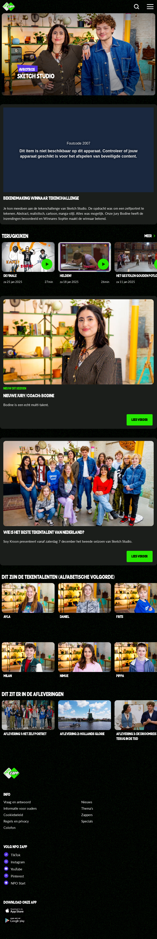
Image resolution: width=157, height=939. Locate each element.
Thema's (87, 808)
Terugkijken (15, 236)
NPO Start (14, 882)
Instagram (14, 861)
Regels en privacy (16, 821)
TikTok (12, 854)
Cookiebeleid (13, 815)
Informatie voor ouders (20, 808)
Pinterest (14, 875)
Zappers (87, 815)
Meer (148, 235)
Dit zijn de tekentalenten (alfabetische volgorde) (58, 577)
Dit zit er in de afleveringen (33, 694)
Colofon (9, 828)
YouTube (13, 868)
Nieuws (86, 802)
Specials (87, 821)
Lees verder (139, 419)
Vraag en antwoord (17, 802)
